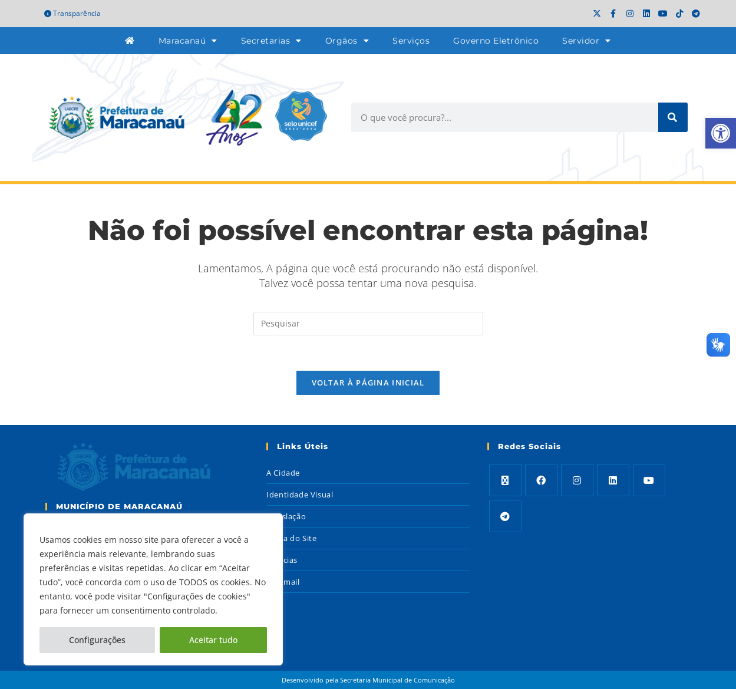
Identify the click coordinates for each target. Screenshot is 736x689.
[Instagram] (577, 480)
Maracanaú (188, 41)
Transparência (72, 13)
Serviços (411, 40)
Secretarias (271, 41)
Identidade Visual (299, 495)
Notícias (282, 560)
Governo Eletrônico (496, 40)
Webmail (282, 582)
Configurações (97, 639)
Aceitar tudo (213, 639)
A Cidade (283, 473)
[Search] (673, 117)
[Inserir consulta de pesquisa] (368, 323)
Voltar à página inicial (368, 383)
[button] (720, 133)
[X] (505, 480)
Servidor (586, 41)
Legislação (286, 517)
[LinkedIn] (613, 480)
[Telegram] (505, 516)
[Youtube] (649, 480)
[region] (153, 589)
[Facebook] (541, 480)
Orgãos (347, 41)
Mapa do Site (291, 538)
